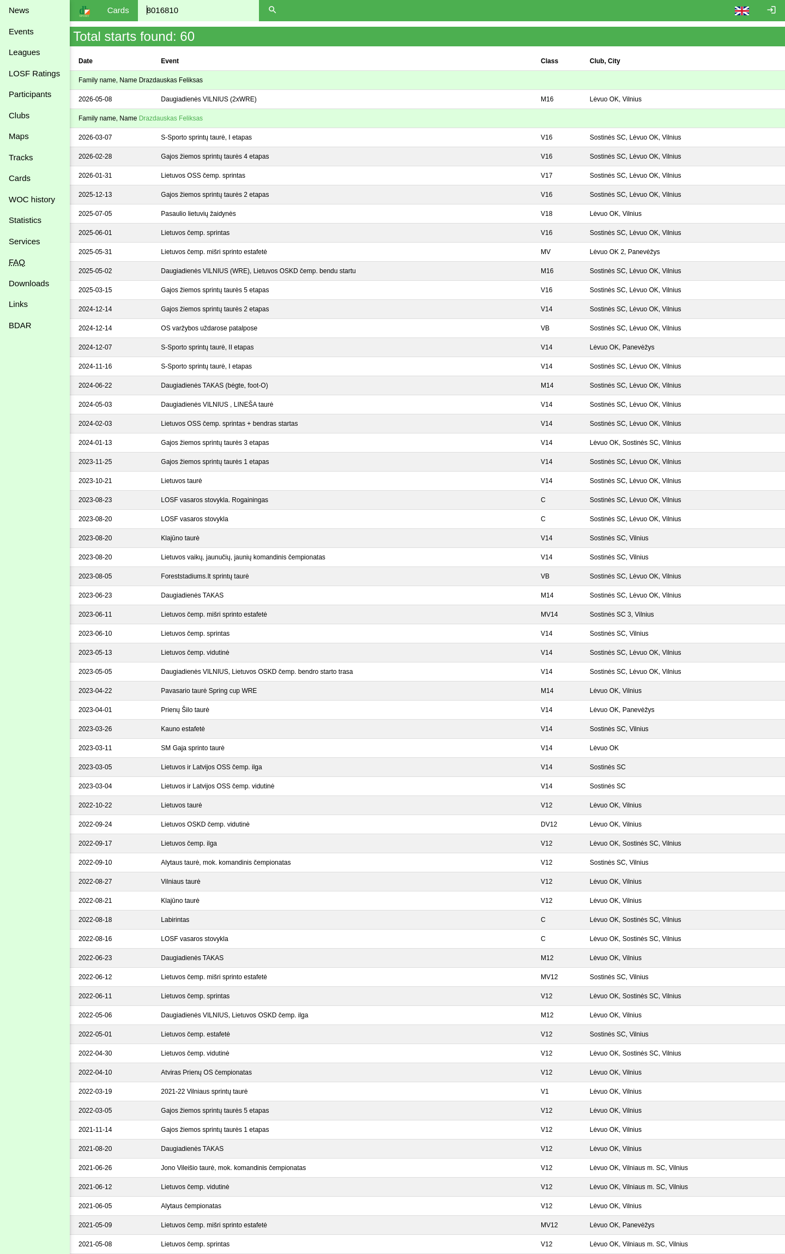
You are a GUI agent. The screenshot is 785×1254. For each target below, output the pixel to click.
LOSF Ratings (34, 73)
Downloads (29, 283)
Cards (20, 178)
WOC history (32, 199)
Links (18, 304)
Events (21, 31)
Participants (30, 94)
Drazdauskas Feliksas (171, 118)
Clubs (19, 115)
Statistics (25, 220)
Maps (19, 136)
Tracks (21, 157)
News (19, 10)
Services (24, 241)
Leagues (24, 52)
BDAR (20, 325)
